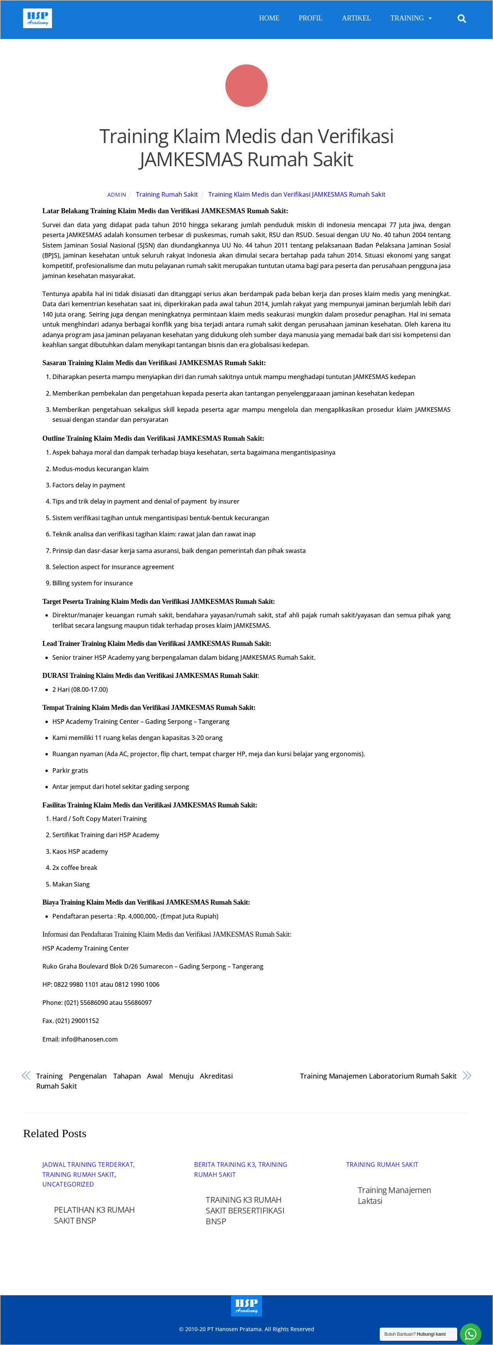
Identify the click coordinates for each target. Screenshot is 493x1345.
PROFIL (311, 18)
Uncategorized (68, 1184)
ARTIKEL (356, 18)
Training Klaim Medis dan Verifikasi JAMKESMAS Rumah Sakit (246, 147)
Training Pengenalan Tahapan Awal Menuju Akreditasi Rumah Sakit (134, 1080)
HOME (269, 18)
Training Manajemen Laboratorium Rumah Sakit (378, 1075)
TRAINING (412, 18)
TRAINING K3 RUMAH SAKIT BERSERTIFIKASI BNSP (245, 1211)
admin (117, 195)
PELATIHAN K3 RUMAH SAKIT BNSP (94, 1215)
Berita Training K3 (224, 1165)
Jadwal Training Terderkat (87, 1165)
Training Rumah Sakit (167, 194)
